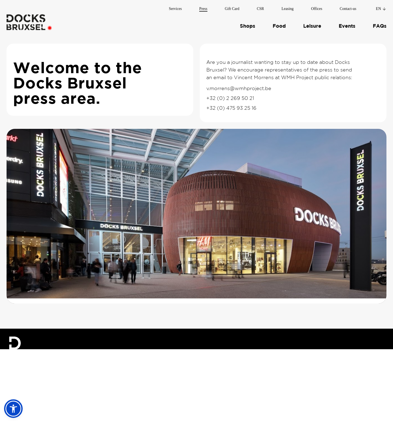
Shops (247, 24)
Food (279, 24)
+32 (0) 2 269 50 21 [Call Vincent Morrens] (230, 98)
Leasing (287, 7)
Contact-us (348, 7)
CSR (260, 7)
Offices (316, 7)
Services (175, 7)
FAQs (379, 24)
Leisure (312, 24)
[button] (13, 409)
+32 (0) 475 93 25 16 (231, 108)
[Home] (26, 20)
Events (347, 24)
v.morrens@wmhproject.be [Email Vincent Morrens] (238, 88)
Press (203, 7)
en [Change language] (381, 7)
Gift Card (232, 7)
